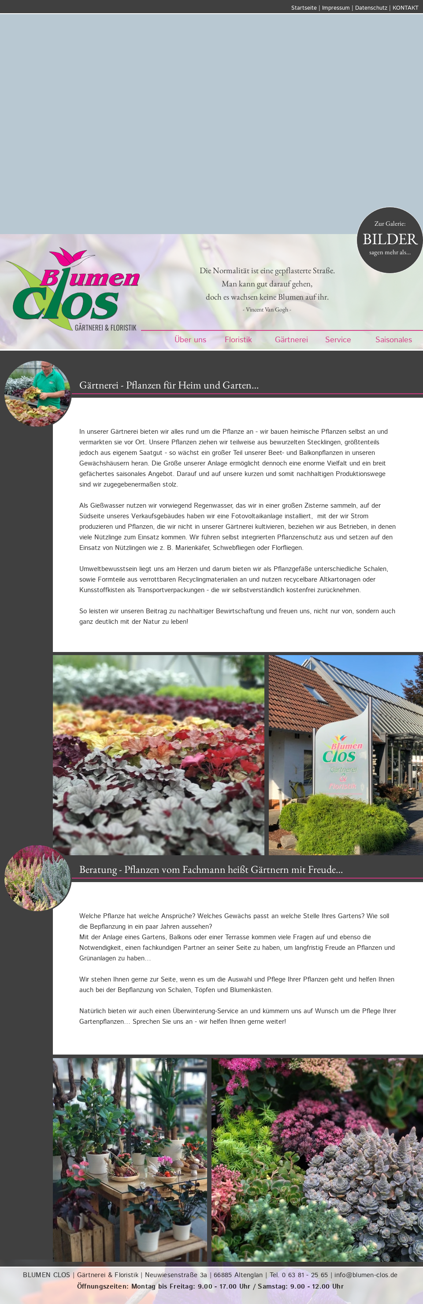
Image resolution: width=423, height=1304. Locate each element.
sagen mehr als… (390, 252)
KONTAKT (406, 8)
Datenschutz (371, 8)
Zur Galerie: (390, 223)
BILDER (390, 238)
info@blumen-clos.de (365, 1275)
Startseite (304, 8)
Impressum (336, 8)
